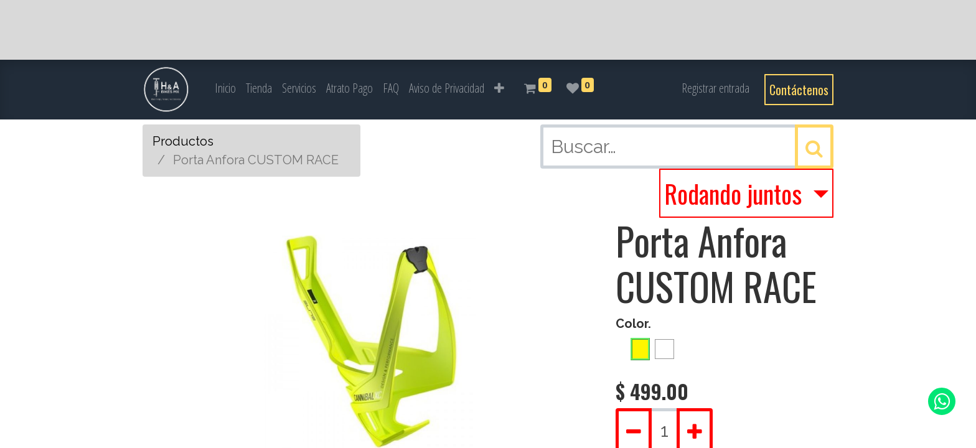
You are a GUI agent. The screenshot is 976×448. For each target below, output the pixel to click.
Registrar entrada (715, 88)
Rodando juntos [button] (735, 193)
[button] (499, 88)
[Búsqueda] (814, 146)
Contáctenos (798, 89)
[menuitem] (225, 88)
